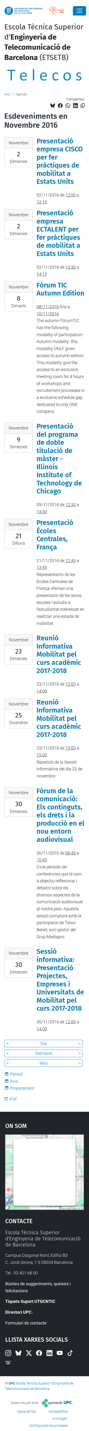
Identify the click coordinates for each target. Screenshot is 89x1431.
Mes (44, 1063)
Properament (22, 1088)
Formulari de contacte (26, 1323)
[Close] (79, 11)
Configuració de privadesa (49, 1425)
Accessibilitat (58, 1411)
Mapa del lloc (26, 1411)
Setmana (43, 1053)
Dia (44, 1043)
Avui (14, 1081)
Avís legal (59, 1418)
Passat (16, 1074)
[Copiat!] (83, 105)
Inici (7, 94)
